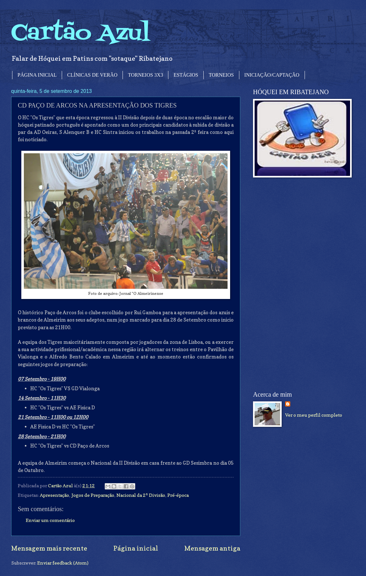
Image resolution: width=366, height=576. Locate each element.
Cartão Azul (80, 34)
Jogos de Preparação (92, 495)
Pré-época (178, 495)
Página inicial (135, 548)
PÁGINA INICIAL (37, 75)
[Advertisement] (292, 284)
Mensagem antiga (212, 548)
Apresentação (54, 495)
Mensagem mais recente (49, 548)
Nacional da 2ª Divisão (140, 495)
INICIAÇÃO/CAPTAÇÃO (271, 75)
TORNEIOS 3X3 (145, 75)
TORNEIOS (221, 75)
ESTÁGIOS (185, 75)
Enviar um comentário (50, 520)
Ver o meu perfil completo (313, 415)
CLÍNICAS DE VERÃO (92, 75)
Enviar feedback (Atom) (62, 563)
